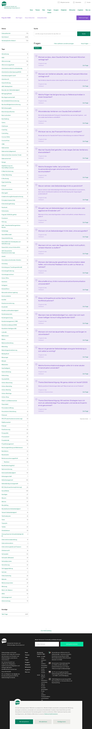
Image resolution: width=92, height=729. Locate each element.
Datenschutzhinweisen (51, 714)
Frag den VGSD (6, 18)
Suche (84, 34)
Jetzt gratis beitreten (76, 645)
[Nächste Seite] (83, 404)
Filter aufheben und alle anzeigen (64, 43)
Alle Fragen (19, 18)
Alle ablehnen (43, 721)
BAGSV (15, 675)
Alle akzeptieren (24, 721)
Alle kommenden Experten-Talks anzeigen (48, 674)
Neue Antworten (30, 18)
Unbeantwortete (42, 18)
